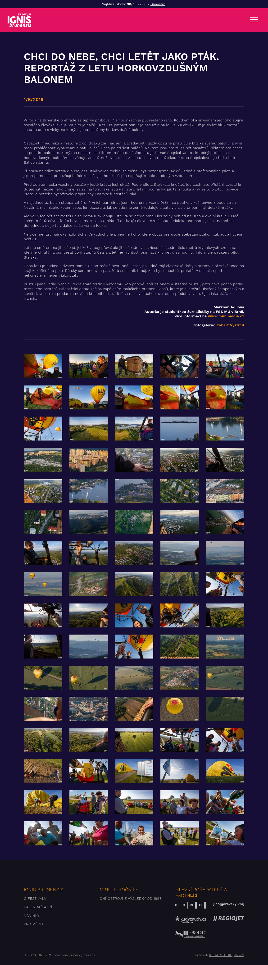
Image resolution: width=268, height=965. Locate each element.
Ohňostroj (158, 4)
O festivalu (35, 898)
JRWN (239, 955)
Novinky (32, 916)
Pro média (34, 924)
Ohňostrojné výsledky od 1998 (131, 898)
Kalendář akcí (38, 907)
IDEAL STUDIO (220, 955)
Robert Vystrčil (230, 325)
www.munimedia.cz (226, 316)
